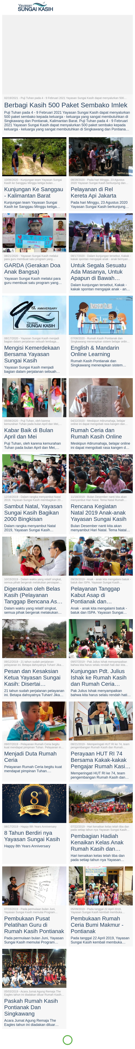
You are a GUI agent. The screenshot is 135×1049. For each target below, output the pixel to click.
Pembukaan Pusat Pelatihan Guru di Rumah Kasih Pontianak (34, 924)
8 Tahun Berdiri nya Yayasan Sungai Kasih (32, 836)
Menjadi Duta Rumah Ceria (30, 757)
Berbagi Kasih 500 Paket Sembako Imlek (65, 105)
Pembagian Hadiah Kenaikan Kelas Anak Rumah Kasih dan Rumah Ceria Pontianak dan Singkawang (100, 842)
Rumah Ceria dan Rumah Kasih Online (96, 433)
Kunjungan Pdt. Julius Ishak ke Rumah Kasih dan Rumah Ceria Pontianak (99, 677)
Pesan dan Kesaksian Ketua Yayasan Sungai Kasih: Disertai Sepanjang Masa (32, 677)
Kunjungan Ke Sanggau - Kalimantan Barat (33, 192)
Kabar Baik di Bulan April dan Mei (28, 433)
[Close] (6, 6)
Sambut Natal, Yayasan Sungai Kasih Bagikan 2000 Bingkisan (33, 512)
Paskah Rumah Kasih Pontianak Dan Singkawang (31, 1007)
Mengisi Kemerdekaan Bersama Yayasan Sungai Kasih (32, 354)
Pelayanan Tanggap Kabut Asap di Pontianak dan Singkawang (95, 595)
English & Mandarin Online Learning (95, 351)
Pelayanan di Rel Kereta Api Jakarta (93, 192)
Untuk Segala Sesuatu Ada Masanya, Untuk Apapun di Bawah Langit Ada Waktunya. (98, 271)
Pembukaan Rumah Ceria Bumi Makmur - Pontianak (97, 924)
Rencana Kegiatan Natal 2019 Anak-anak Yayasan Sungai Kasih (99, 512)
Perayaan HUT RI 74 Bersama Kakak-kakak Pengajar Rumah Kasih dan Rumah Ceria (99, 760)
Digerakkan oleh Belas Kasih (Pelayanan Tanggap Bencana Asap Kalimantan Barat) (33, 595)
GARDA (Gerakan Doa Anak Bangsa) (32, 268)
